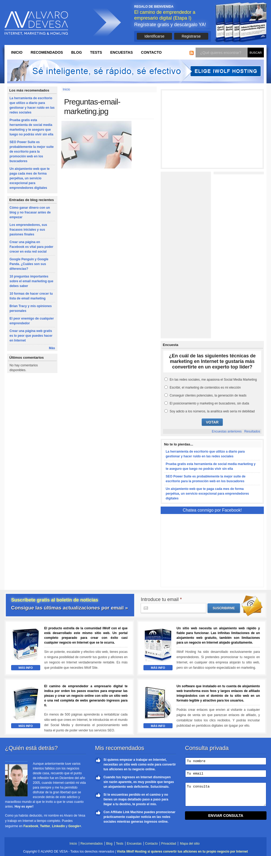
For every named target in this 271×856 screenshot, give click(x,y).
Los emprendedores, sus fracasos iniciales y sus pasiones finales (28, 229)
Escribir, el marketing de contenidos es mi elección (205, 387)
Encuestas (121, 52)
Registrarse (191, 36)
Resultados (252, 431)
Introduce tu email (161, 599)
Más (52, 348)
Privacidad (168, 843)
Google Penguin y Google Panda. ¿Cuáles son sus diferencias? (29, 264)
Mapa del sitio (190, 843)
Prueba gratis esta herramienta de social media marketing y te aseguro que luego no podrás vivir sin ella (31, 127)
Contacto (151, 52)
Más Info (26, 667)
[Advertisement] (212, 129)
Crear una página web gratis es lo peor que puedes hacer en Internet (31, 335)
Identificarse (154, 36)
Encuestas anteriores (227, 431)
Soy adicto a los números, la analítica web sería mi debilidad (212, 411)
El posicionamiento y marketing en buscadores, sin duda (209, 403)
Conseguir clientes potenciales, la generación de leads (208, 395)
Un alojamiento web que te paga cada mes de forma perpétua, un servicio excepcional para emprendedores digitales (29, 178)
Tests (96, 52)
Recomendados (47, 52)
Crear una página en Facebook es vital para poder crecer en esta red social (31, 246)
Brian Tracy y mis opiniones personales (31, 308)
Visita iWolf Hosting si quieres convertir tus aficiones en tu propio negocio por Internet (182, 851)
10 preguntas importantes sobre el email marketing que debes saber (31, 281)
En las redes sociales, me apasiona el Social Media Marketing (213, 379)
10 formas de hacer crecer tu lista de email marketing (31, 296)
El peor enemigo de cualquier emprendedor (32, 321)
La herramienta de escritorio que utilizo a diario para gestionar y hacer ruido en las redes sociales (32, 105)
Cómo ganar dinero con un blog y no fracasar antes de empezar (30, 212)
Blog (76, 52)
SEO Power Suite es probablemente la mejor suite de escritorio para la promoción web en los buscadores (32, 151)
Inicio (16, 52)
